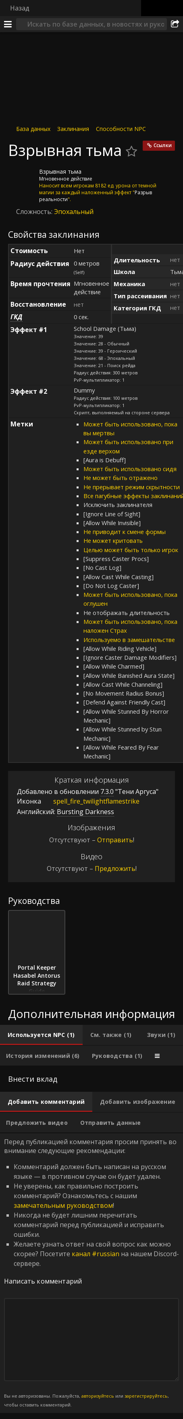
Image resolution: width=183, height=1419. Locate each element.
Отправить (115, 839)
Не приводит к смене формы (124, 532)
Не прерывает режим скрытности (131, 487)
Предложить (115, 868)
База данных (33, 129)
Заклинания (73, 129)
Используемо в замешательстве (129, 640)
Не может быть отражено (120, 478)
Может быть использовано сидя (130, 469)
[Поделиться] (175, 24)
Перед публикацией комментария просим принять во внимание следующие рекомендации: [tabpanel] (91, 1273)
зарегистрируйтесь (146, 1396)
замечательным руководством (63, 1205)
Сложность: (35, 211)
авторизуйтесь (97, 1396)
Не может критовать (113, 540)
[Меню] (8, 24)
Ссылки (163, 145)
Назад (19, 8)
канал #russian (95, 1253)
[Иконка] (21, 177)
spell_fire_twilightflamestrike (90, 801)
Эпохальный (74, 211)
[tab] (41, 1035)
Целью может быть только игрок (130, 550)
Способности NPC (121, 129)
